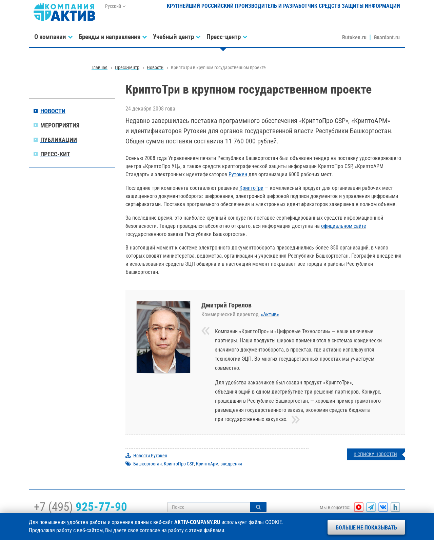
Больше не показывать (366, 527)
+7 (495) (80, 507)
